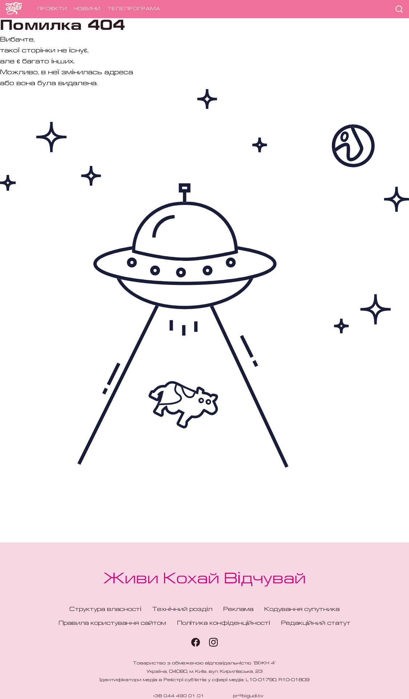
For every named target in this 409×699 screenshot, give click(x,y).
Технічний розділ (182, 609)
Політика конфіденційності (223, 623)
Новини (86, 9)
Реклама (238, 609)
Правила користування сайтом (112, 623)
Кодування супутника (302, 609)
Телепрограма (134, 9)
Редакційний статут (316, 623)
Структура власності (105, 609)
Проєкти (52, 9)
